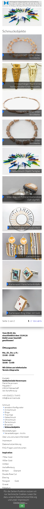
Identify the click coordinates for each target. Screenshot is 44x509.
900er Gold (7, 460)
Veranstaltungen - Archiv (15, 433)
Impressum (7, 440)
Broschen (9, 424)
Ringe (7, 412)
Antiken (5, 464)
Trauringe (9, 414)
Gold (17, 481)
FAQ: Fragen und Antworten (14, 448)
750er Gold (7, 457)
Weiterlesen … (20, 502)
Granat (5, 484)
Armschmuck (10, 410)
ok (22, 506)
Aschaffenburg (8, 467)
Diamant (17, 470)
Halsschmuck (10, 417)
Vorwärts (37, 321)
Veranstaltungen (9, 430)
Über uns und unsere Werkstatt (15, 437)
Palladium (6, 487)
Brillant (5, 470)
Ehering (5, 477)
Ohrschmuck (10, 419)
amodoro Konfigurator (14, 407)
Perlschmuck (10, 422)
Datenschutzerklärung (11, 444)
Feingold (6, 481)
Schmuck (6, 405)
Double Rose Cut (9, 474)
